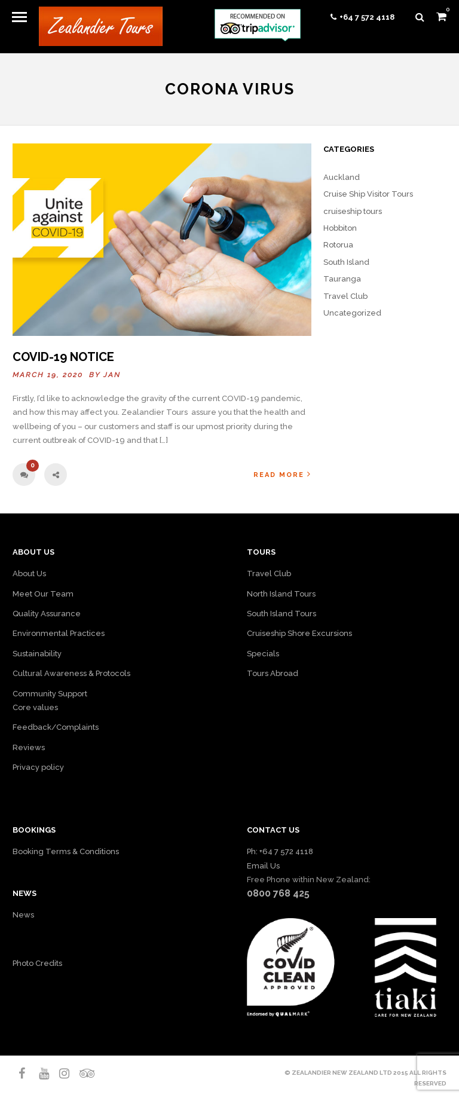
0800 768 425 (278, 893)
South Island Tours (281, 613)
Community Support (50, 693)
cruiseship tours (352, 211)
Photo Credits (37, 963)
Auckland (341, 177)
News (23, 914)
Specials (263, 653)
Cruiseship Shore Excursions (299, 633)
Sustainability (37, 653)
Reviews (29, 747)
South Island (346, 262)
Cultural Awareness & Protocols (71, 673)
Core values (35, 707)
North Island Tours (281, 593)
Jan (112, 375)
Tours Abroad (272, 673)
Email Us (263, 865)
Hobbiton (340, 228)
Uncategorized (352, 312)
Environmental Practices (59, 633)
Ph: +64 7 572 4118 (280, 851)
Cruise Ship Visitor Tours (368, 193)
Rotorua (338, 244)
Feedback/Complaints (56, 727)
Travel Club (345, 296)
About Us (29, 573)
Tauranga (342, 278)
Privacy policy (38, 767)
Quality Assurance (47, 613)
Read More (282, 474)
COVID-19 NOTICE (63, 357)
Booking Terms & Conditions (66, 851)
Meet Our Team (43, 593)
